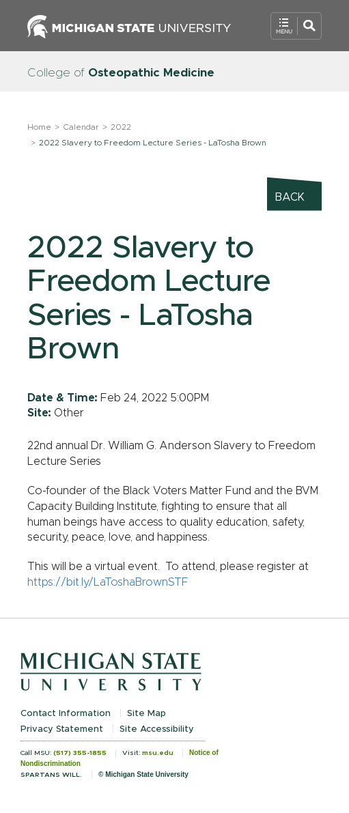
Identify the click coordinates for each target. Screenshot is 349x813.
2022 (121, 127)
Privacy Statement (61, 729)
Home (39, 127)
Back (290, 197)
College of (120, 73)
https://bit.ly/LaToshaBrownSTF (108, 582)
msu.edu (157, 753)
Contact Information (65, 713)
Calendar (81, 127)
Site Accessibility (157, 729)
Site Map (146, 713)
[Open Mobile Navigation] (296, 26)
